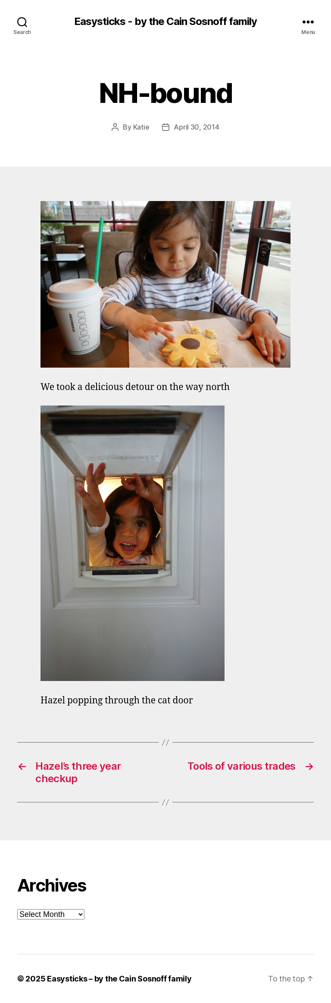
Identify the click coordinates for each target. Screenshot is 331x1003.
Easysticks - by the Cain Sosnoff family (165, 21)
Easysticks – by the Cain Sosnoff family (119, 978)
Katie (141, 127)
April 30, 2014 (196, 127)
